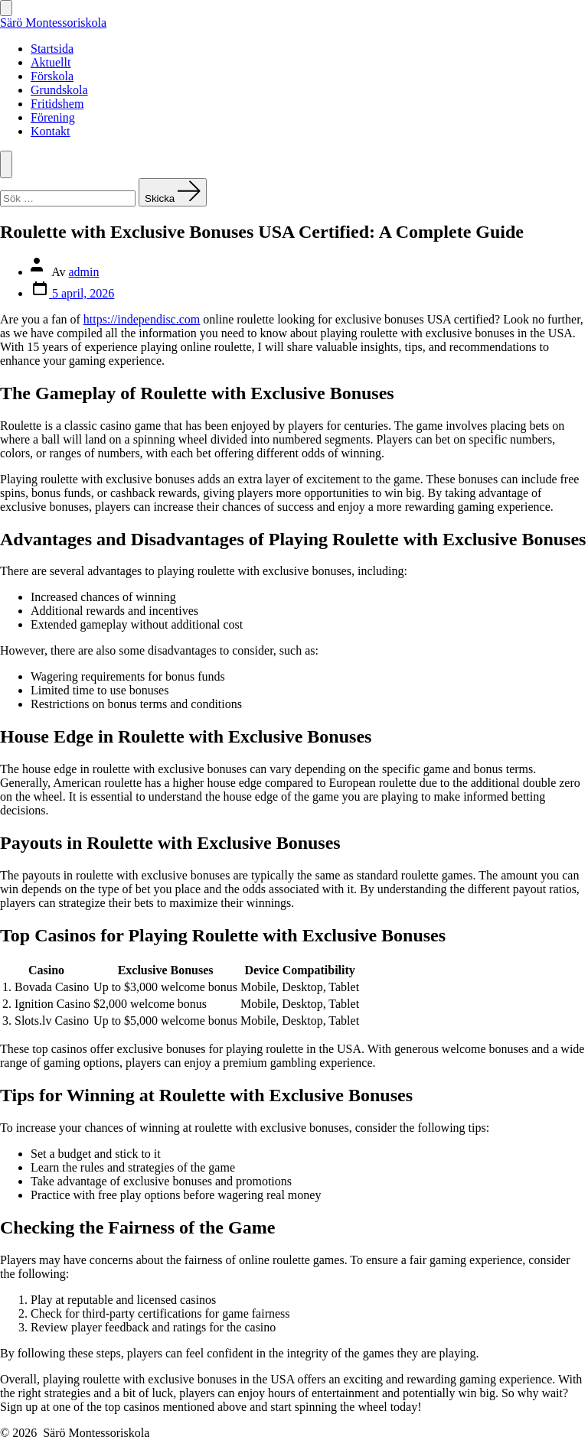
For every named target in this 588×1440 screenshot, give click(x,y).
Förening (53, 117)
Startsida (52, 48)
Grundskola (59, 89)
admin (84, 271)
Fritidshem (57, 103)
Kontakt (50, 131)
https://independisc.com (141, 319)
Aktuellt (50, 62)
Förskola (52, 76)
